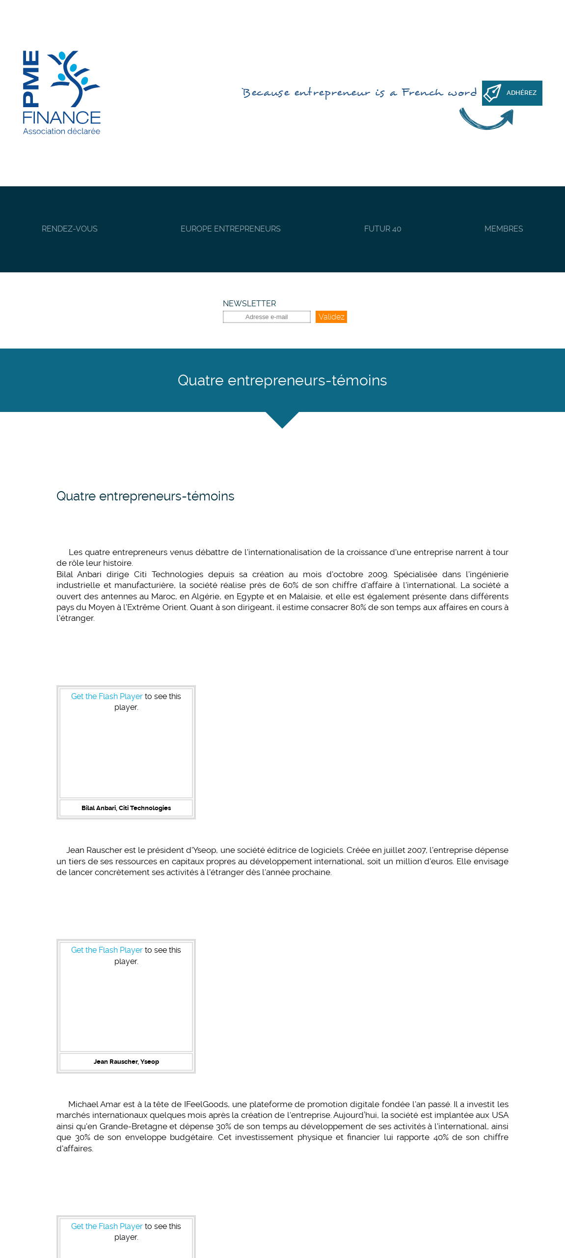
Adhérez (522, 92)
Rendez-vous (70, 229)
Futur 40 (383, 229)
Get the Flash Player (107, 696)
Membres (503, 229)
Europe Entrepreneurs (231, 229)
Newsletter (249, 303)
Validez (332, 317)
